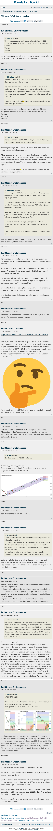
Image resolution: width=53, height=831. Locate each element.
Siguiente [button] (42, 21)
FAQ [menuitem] (4, 7)
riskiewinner (10, 77)
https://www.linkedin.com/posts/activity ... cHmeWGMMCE (24, 335)
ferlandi (9, 455)
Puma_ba (9, 38)
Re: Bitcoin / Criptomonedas (14, 31)
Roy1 (8, 535)
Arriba (51, 60)
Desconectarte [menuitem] (47, 7)
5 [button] (34, 21)
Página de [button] (22, 21)
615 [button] (39, 21)
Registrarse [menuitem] (36, 7)
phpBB (21, 828)
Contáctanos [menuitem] (24, 824)
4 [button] (32, 21)
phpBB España (34, 829)
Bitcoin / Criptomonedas (15, 16)
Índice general (7, 824)
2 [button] (27, 21)
